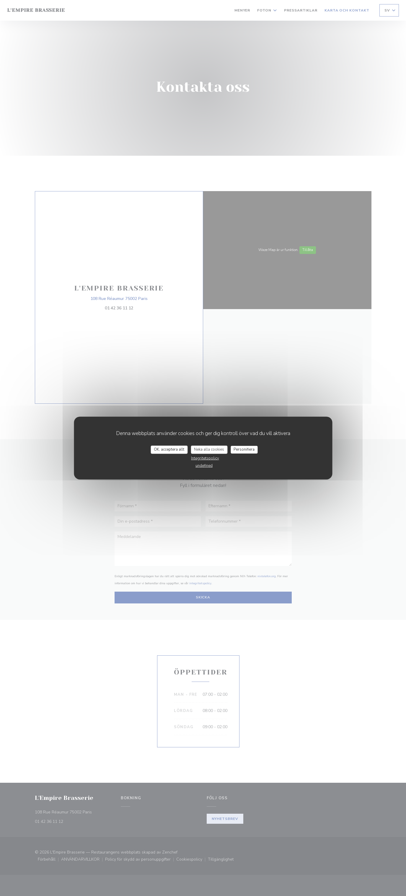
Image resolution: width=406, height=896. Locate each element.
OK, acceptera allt (169, 449)
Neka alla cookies (209, 449)
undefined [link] (204, 465)
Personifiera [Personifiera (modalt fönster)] (244, 449)
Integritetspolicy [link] (205, 458)
